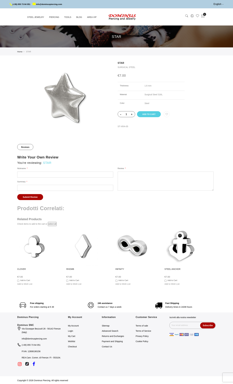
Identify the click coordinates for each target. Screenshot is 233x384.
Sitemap (105, 325)
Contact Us (107, 346)
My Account (73, 325)
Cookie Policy (142, 341)
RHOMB (70, 268)
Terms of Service (143, 330)
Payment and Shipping (112, 341)
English (218, 4)
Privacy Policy (142, 336)
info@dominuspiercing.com (49, 4)
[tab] (25, 146)
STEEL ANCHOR (172, 268)
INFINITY (119, 268)
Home (19, 51)
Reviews (25, 146)
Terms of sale (142, 325)
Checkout (72, 346)
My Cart (71, 336)
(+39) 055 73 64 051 (21, 4)
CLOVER (21, 268)
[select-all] (52, 223)
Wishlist (71, 341)
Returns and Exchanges (113, 336)
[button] (24, 283)
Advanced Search (110, 330)
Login (70, 330)
